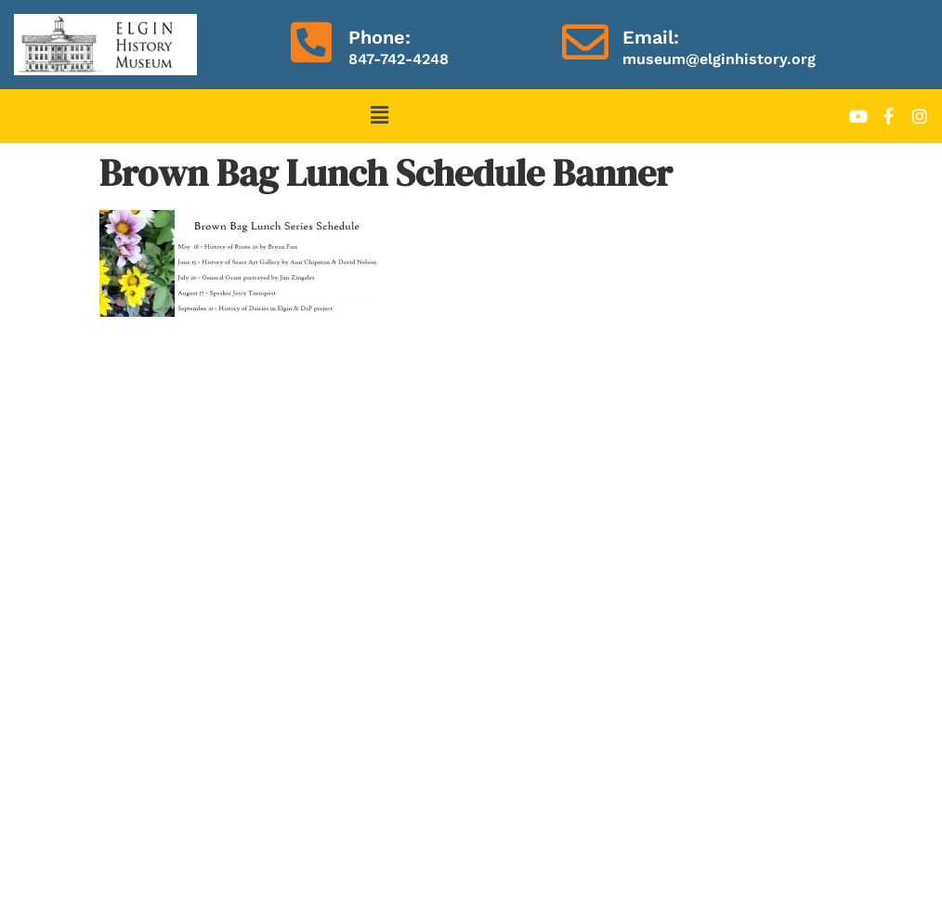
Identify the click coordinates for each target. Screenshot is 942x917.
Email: (650, 37)
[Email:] (585, 42)
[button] (379, 116)
